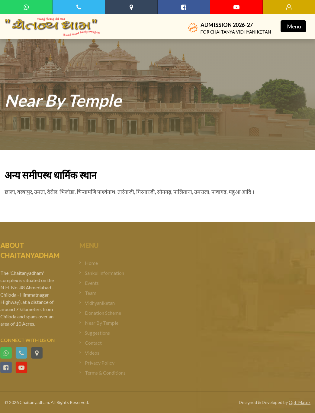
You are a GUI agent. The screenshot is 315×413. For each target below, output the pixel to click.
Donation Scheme (106, 313)
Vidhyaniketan (103, 303)
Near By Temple (104, 323)
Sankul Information (107, 273)
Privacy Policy (102, 363)
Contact (96, 343)
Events (95, 283)
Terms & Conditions (108, 373)
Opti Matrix (299, 402)
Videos (95, 353)
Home (94, 263)
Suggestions (100, 333)
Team (93, 293)
